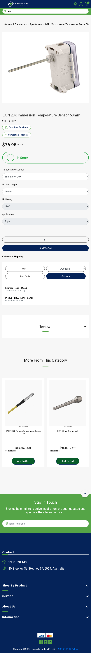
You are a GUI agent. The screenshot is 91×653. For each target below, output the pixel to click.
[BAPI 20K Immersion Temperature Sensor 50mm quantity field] (45, 240)
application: (8, 214)
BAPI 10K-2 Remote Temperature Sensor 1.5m (23, 432)
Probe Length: (9, 184)
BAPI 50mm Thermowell (67, 431)
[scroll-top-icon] (85, 493)
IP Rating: (7, 199)
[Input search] (45, 11)
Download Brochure (16, 127)
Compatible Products (16, 135)
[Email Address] (45, 523)
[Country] (66, 269)
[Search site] (5, 11)
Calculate (65, 276)
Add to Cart (45, 248)
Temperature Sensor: (13, 170)
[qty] (25, 269)
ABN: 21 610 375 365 (68, 649)
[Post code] (25, 276)
